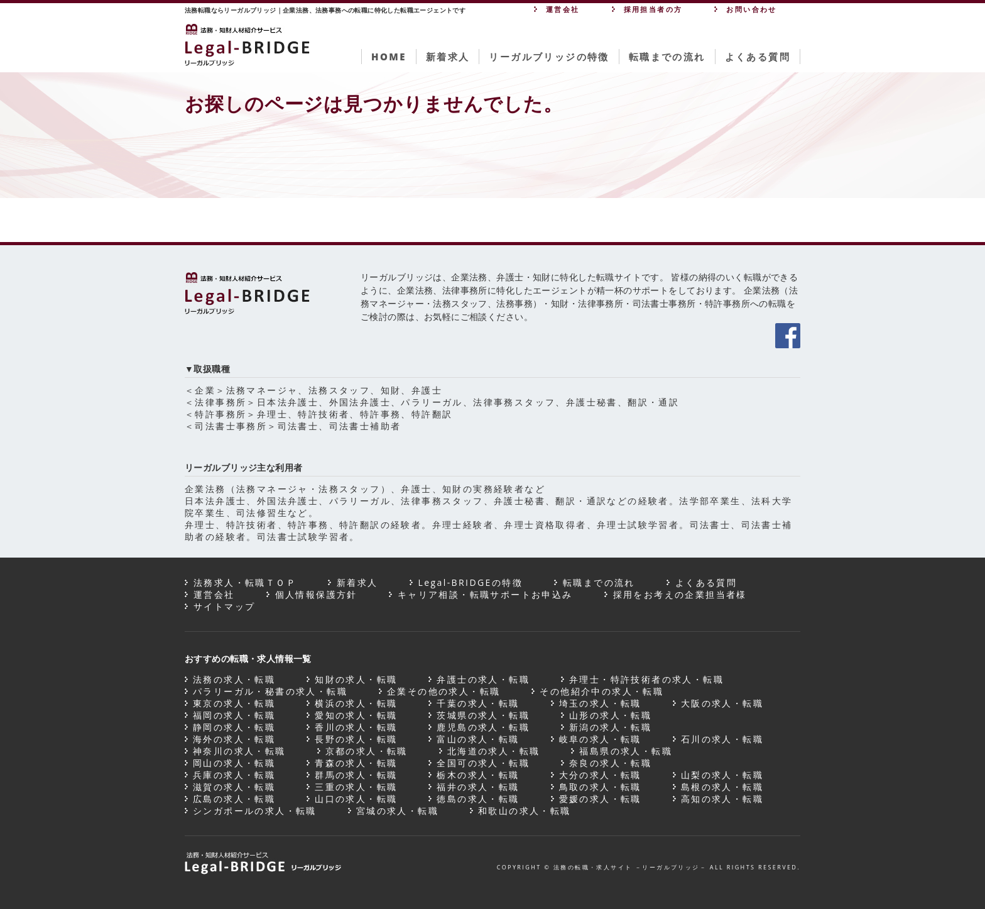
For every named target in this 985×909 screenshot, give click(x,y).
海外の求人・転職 (234, 739)
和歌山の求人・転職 (524, 811)
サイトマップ (224, 606)
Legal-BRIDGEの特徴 (470, 582)
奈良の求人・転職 (610, 763)
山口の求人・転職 (356, 799)
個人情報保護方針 (316, 594)
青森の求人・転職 (356, 763)
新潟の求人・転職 (610, 727)
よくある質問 (757, 56)
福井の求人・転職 (478, 787)
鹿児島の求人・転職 (483, 727)
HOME (388, 56)
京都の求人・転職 (366, 751)
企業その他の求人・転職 (443, 691)
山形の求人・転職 (610, 715)
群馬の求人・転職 (356, 775)
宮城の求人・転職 (397, 811)
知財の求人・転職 (356, 679)
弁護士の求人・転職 (483, 679)
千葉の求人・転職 (478, 703)
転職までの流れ (667, 56)
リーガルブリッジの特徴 (549, 56)
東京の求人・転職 (234, 703)
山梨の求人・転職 (722, 775)
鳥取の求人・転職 (600, 787)
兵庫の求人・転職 (234, 775)
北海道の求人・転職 (493, 751)
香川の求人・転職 (356, 727)
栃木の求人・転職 (478, 775)
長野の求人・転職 (356, 739)
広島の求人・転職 (234, 799)
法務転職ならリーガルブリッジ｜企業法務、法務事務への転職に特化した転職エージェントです (325, 10)
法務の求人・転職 (234, 679)
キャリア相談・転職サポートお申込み (485, 594)
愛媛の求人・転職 (600, 799)
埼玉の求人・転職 (600, 703)
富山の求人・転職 (478, 739)
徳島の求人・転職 (478, 799)
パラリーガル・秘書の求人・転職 (270, 691)
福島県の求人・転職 (625, 751)
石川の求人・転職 (722, 739)
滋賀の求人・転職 (234, 787)
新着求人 (448, 56)
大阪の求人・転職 (722, 703)
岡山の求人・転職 (234, 763)
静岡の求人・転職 (234, 727)
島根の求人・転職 (722, 787)
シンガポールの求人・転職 (255, 811)
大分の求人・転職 (600, 775)
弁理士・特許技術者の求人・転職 (646, 679)
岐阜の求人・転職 (600, 739)
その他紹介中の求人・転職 (601, 691)
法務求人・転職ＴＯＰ (245, 582)
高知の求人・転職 (722, 799)
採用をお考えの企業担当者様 (680, 594)
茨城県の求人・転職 (483, 715)
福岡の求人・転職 (234, 715)
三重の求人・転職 (356, 787)
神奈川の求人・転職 (239, 751)
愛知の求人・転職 (356, 715)
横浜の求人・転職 (356, 703)
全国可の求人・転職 (483, 763)
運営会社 (214, 594)
